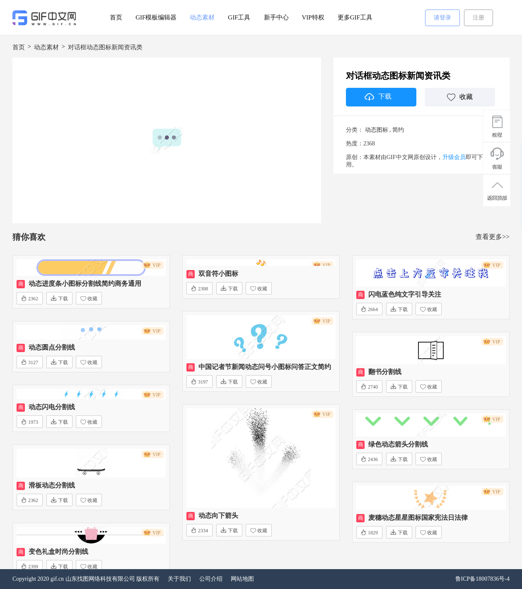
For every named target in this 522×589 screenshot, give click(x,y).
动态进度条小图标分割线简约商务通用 (85, 283)
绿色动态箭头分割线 (398, 444)
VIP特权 (313, 17)
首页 (116, 17)
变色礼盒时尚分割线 (58, 551)
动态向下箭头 (218, 515)
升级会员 (454, 157)
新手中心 (276, 17)
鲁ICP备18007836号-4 (482, 579)
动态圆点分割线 (52, 347)
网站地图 (242, 579)
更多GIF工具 (355, 17)
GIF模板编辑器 (155, 17)
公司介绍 (210, 579)
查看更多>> (493, 236)
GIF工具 (239, 17)
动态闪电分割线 (52, 406)
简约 (398, 130)
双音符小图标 (218, 273)
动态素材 (202, 17)
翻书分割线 (384, 371)
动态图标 (376, 130)
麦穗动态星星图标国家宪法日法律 (418, 517)
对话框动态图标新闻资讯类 (105, 47)
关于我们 (179, 579)
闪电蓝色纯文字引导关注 (404, 294)
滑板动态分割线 (52, 485)
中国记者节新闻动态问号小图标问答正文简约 (264, 366)
